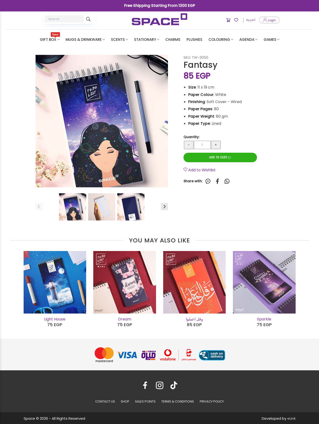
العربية (250, 20)
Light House (54, 319)
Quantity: (191, 137)
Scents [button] (119, 39)
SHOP (125, 401)
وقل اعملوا (194, 319)
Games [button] (271, 39)
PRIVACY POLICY (212, 401)
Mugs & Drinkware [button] (85, 39)
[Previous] (39, 206)
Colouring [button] (221, 39)
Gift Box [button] (50, 37)
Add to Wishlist (199, 170)
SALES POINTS (145, 401)
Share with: (192, 181)
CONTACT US (105, 401)
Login (269, 20)
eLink (291, 418)
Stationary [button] (146, 39)
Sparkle (264, 319)
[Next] (164, 206)
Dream (124, 319)
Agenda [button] (248, 39)
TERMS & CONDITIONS (177, 401)
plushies (194, 39)
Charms (172, 39)
